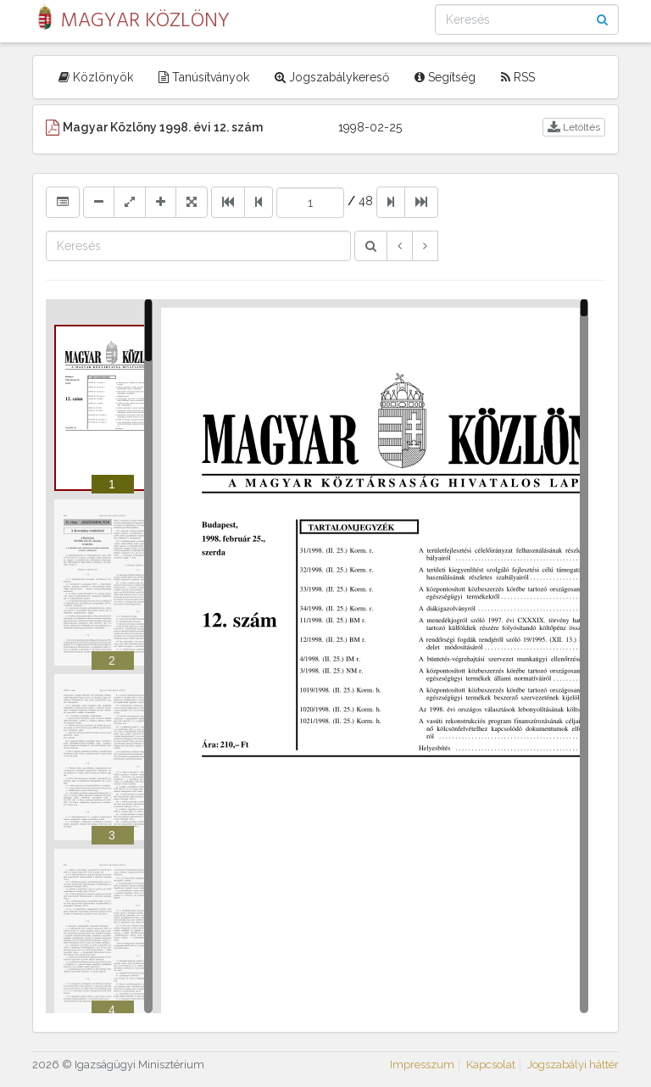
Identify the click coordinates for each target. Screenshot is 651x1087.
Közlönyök (95, 77)
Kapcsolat (490, 1064)
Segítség (445, 77)
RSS (518, 77)
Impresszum (422, 1064)
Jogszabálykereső (332, 77)
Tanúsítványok (204, 77)
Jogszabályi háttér (573, 1064)
